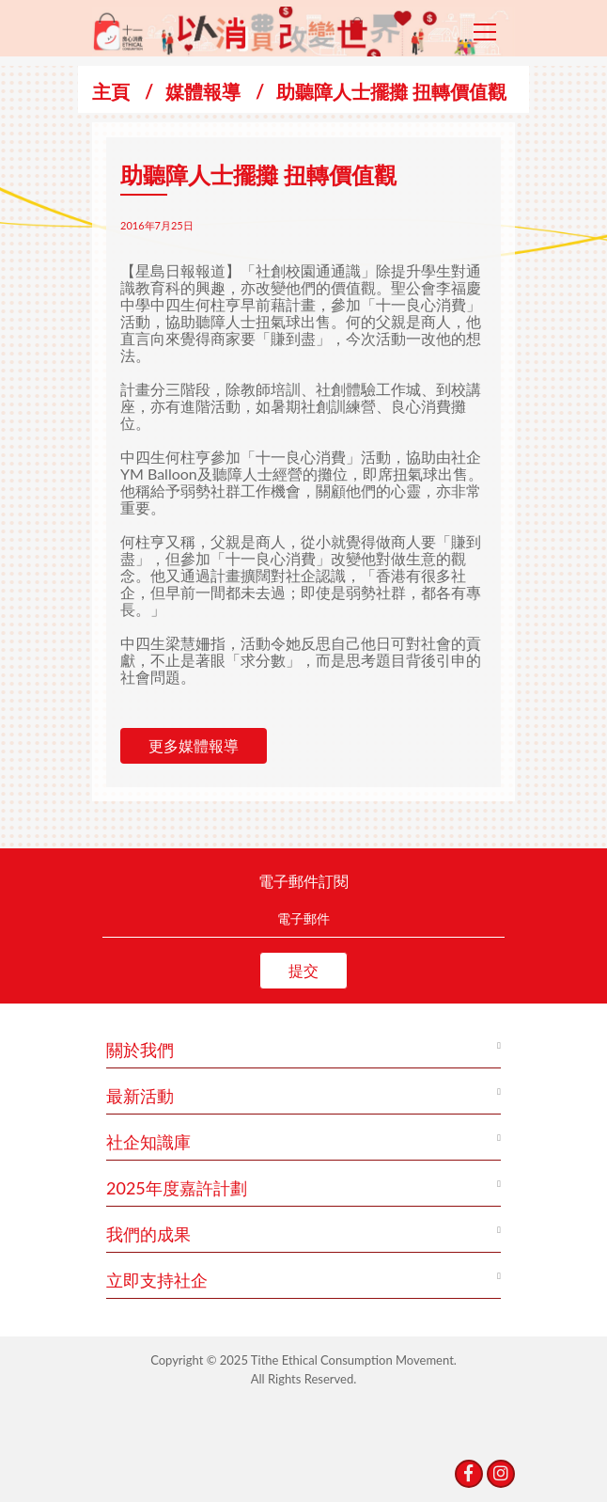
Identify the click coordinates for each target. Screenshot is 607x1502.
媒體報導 (203, 91)
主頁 (111, 91)
